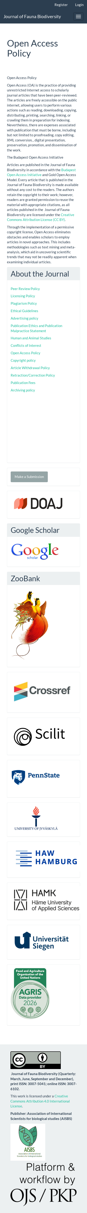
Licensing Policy (23, 296)
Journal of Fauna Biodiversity (32, 16)
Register (61, 5)
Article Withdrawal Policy (30, 368)
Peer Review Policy (25, 289)
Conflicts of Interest (26, 345)
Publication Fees (23, 383)
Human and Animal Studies (31, 338)
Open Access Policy (25, 353)
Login (79, 5)
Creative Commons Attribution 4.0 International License (40, 1101)
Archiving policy (23, 390)
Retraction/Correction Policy (33, 375)
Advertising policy (24, 318)
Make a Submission (29, 477)
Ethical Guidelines (24, 311)
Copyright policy (23, 360)
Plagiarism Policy (24, 303)
